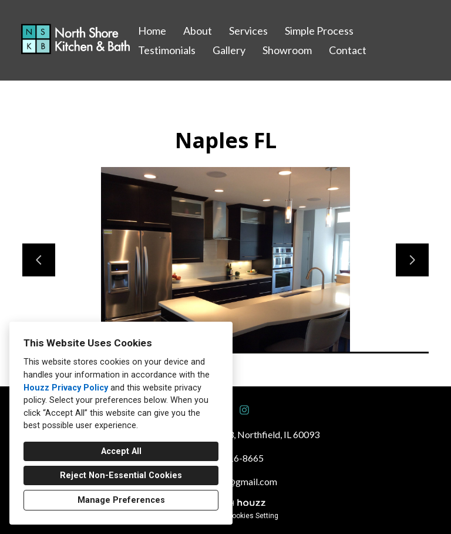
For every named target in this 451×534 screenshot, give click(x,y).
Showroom (287, 50)
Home (152, 30)
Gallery (229, 50)
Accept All (121, 451)
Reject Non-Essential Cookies (121, 475)
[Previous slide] (38, 259)
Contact (347, 50)
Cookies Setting (252, 516)
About (197, 30)
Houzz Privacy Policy (65, 388)
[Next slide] (412, 259)
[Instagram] (244, 410)
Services (248, 30)
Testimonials (167, 50)
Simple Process (319, 30)
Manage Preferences (121, 500)
